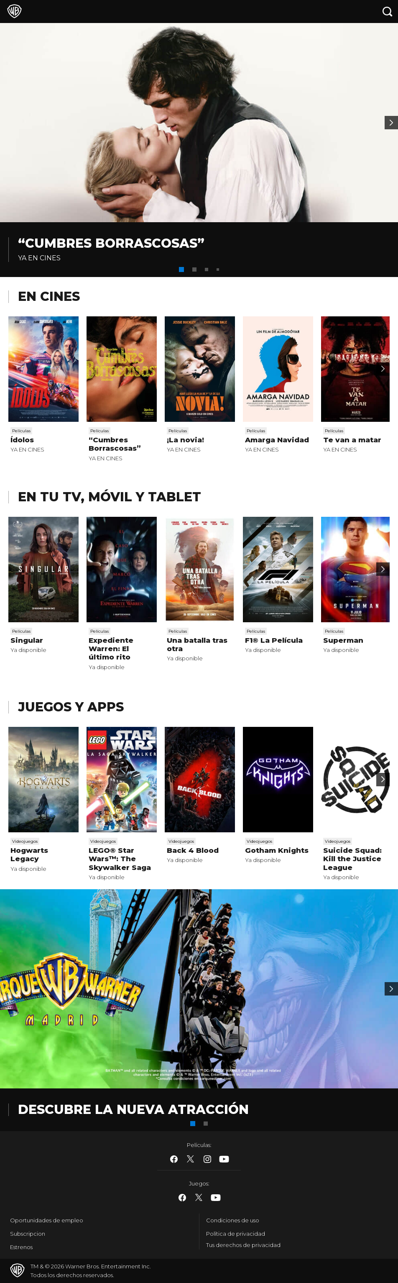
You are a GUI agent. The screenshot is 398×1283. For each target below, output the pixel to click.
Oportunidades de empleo (46, 1220)
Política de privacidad (235, 1233)
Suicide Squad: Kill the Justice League (352, 859)
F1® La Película (274, 640)
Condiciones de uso (232, 1220)
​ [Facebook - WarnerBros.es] (174, 1159)
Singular (26, 640)
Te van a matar (352, 440)
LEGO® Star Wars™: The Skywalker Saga (120, 859)
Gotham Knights (277, 850)
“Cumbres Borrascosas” (111, 243)
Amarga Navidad (277, 440)
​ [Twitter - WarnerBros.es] (191, 1159)
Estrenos (21, 1247)
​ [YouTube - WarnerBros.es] (224, 1159)
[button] (181, 269)
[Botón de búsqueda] (387, 11)
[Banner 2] (391, 122)
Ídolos (22, 440)
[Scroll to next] (383, 369)
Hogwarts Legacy (29, 854)
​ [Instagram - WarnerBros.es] (207, 1159)
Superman (343, 640)
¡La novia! (185, 440)
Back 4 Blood (193, 850)
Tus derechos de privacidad (243, 1245)
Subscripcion (27, 1233)
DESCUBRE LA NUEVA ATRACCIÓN (133, 1109)
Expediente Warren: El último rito (111, 649)
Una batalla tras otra (197, 644)
